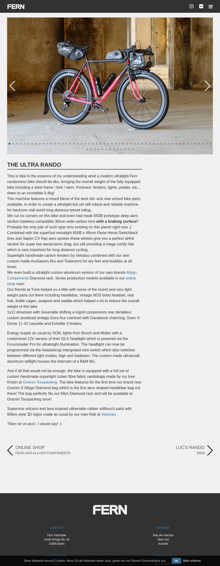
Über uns (163, 539)
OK (176, 560)
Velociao (108, 414)
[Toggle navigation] (209, 6)
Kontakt (163, 543)
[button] (9, 144)
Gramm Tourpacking (40, 382)
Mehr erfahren (192, 560)
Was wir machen (163, 535)
